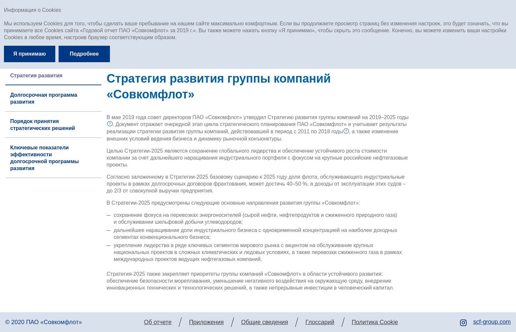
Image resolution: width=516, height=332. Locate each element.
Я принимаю (29, 54)
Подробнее (84, 54)
